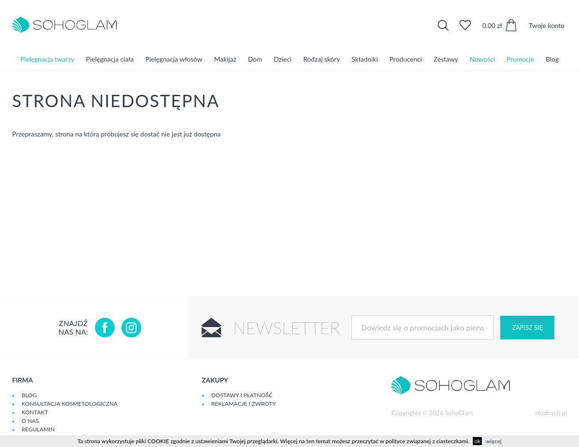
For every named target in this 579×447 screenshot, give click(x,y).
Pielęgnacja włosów (174, 59)
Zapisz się (527, 327)
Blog (552, 59)
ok (477, 441)
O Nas (30, 420)
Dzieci (283, 59)
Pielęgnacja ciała (110, 59)
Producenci (405, 59)
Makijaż (225, 59)
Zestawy (445, 59)
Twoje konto (547, 25)
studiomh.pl (551, 413)
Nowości (482, 59)
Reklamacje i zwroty (243, 403)
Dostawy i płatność (242, 395)
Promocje (520, 59)
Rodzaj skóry (321, 59)
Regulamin (38, 429)
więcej (493, 441)
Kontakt (35, 412)
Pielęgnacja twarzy (47, 59)
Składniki (364, 59)
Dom (255, 59)
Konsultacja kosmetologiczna (70, 403)
